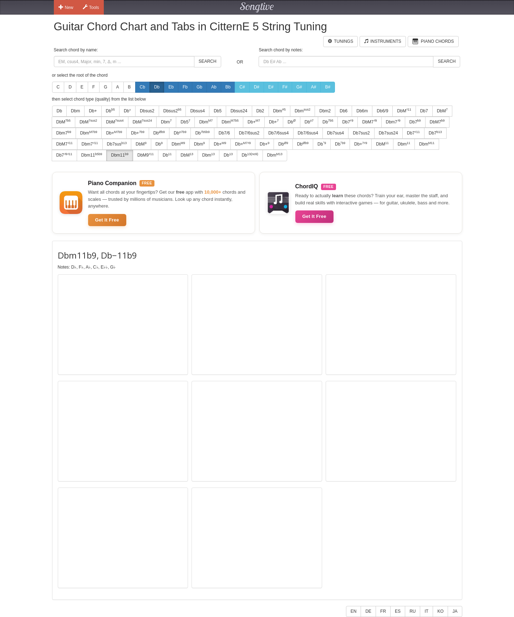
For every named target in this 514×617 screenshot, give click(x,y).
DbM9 (145, 155)
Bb (228, 87)
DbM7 (369, 121)
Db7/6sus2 (249, 133)
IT (426, 611)
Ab (214, 87)
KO (440, 611)
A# (313, 87)
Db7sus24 (388, 133)
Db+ (93, 110)
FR (383, 611)
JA (454, 611)
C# (242, 87)
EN (354, 611)
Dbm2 (325, 110)
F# (285, 87)
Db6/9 (382, 110)
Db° (127, 110)
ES (398, 611)
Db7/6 (224, 133)
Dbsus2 (147, 110)
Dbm (75, 110)
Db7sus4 (335, 133)
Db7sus (117, 144)
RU (412, 611)
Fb (185, 87)
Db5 (218, 110)
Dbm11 (91, 155)
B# (327, 87)
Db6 (343, 110)
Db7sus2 (361, 133)
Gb (199, 87)
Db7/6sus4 (278, 133)
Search (208, 61)
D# (256, 87)
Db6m (362, 110)
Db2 (260, 110)
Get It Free (107, 220)
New (65, 7)
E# (271, 87)
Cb (142, 87)
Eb (171, 87)
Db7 (424, 110)
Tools (91, 7)
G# (299, 87)
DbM (404, 110)
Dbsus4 (197, 110)
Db (156, 87)
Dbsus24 (238, 110)
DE (368, 611)
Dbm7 (393, 121)
